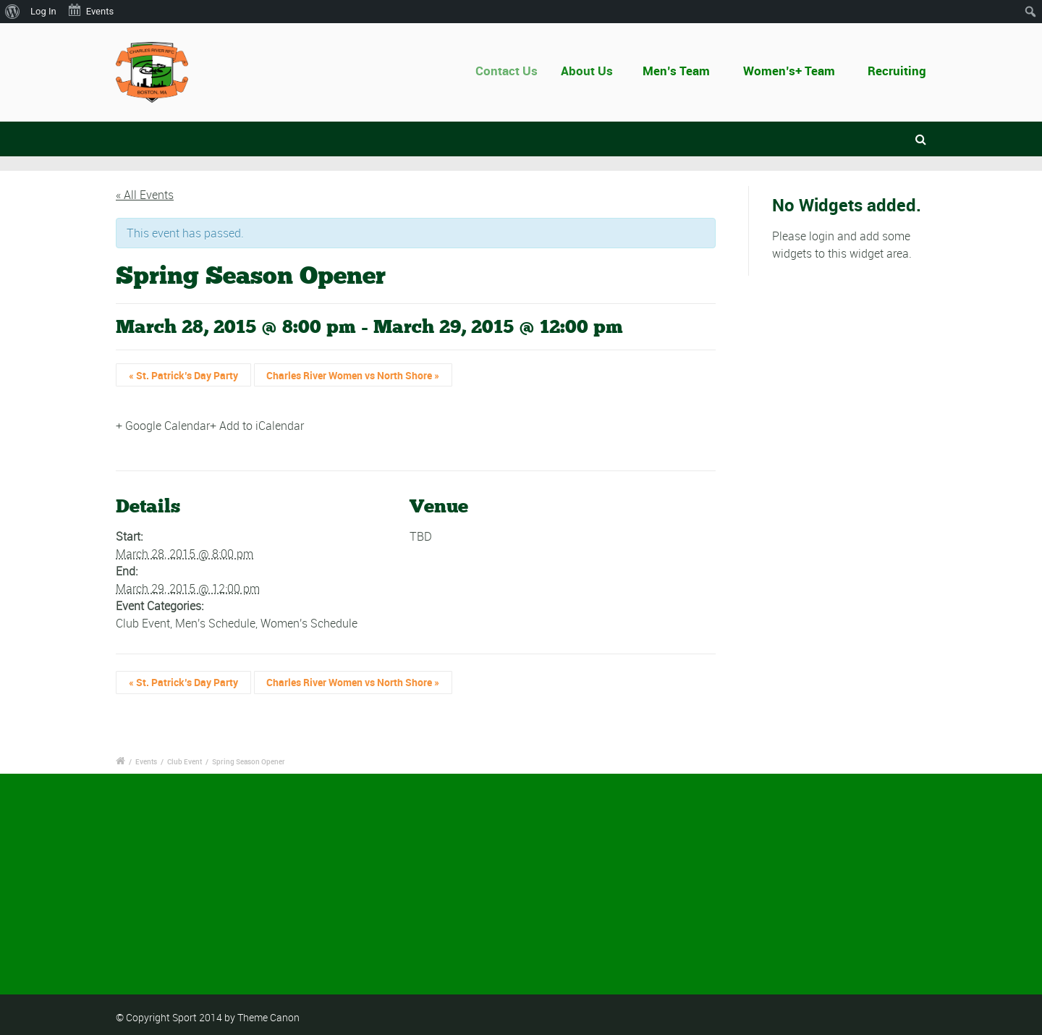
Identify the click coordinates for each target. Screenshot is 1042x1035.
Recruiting (897, 70)
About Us (594, 70)
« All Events (145, 195)
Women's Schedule (308, 623)
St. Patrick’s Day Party (183, 375)
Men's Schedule (215, 623)
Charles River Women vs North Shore (352, 375)
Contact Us (515, 70)
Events (146, 761)
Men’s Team (678, 70)
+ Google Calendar (163, 426)
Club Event (143, 623)
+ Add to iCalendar (257, 426)
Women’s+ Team (789, 70)
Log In (43, 11)
